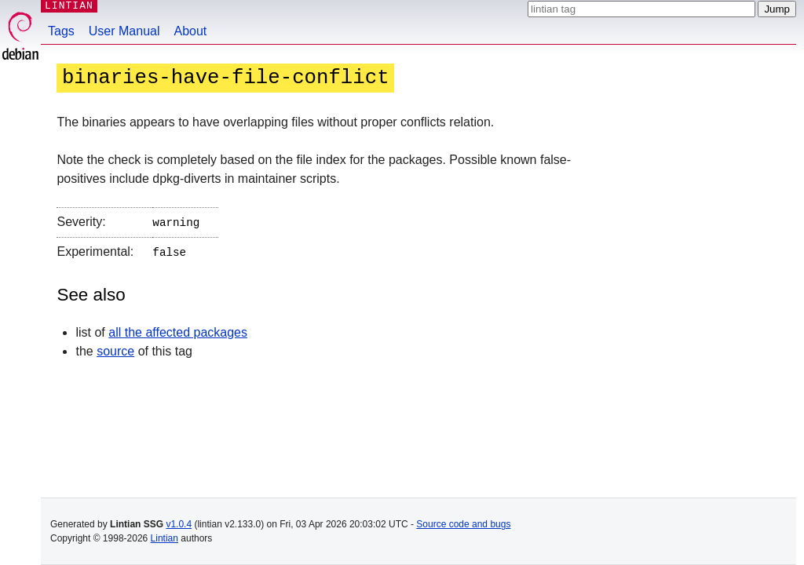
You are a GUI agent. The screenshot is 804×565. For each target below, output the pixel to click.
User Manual (124, 31)
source (115, 348)
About (190, 31)
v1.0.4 (179, 524)
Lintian (164, 538)
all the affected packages (177, 329)
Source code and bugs (463, 524)
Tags (61, 31)
